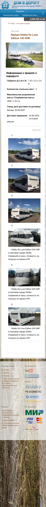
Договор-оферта (9, 420)
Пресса (6, 373)
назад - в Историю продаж (20, 23)
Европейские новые (29, 15)
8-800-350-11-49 (37, 19)
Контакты (7, 376)
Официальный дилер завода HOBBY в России (27, 7)
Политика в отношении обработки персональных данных (11, 425)
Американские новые (11, 15)
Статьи (6, 370)
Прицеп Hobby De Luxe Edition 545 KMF (24, 36)
